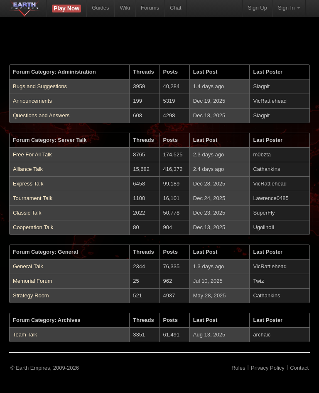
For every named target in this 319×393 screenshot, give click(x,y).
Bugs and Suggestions (40, 86)
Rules (238, 368)
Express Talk (28, 183)
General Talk (28, 266)
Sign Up (257, 8)
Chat (175, 8)
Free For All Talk (32, 154)
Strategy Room (31, 295)
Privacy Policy (268, 368)
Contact (299, 368)
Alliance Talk (28, 169)
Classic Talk (27, 213)
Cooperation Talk (33, 227)
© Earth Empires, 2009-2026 (44, 368)
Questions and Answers (41, 115)
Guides (100, 8)
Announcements (32, 101)
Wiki (125, 8)
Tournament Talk (32, 198)
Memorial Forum (32, 281)
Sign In (289, 8)
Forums (150, 8)
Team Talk (25, 334)
